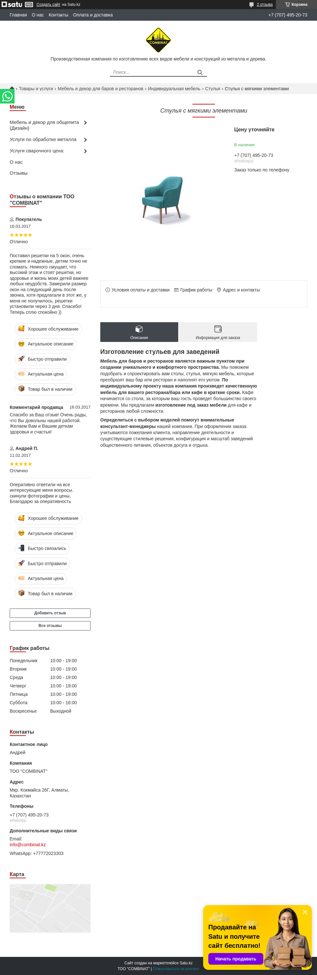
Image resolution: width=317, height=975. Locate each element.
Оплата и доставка (93, 14)
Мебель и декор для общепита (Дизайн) (44, 125)
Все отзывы (50, 625)
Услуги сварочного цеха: (37, 150)
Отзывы (18, 173)
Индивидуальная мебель (174, 88)
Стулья (212, 88)
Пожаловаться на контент (176, 969)
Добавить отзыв (50, 613)
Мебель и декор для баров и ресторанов (100, 88)
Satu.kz (186, 963)
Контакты (58, 14)
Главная (18, 14)
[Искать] (199, 73)
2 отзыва (265, 4)
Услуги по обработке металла (43, 139)
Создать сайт (48, 4)
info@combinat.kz (28, 844)
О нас (38, 14)
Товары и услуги (36, 88)
